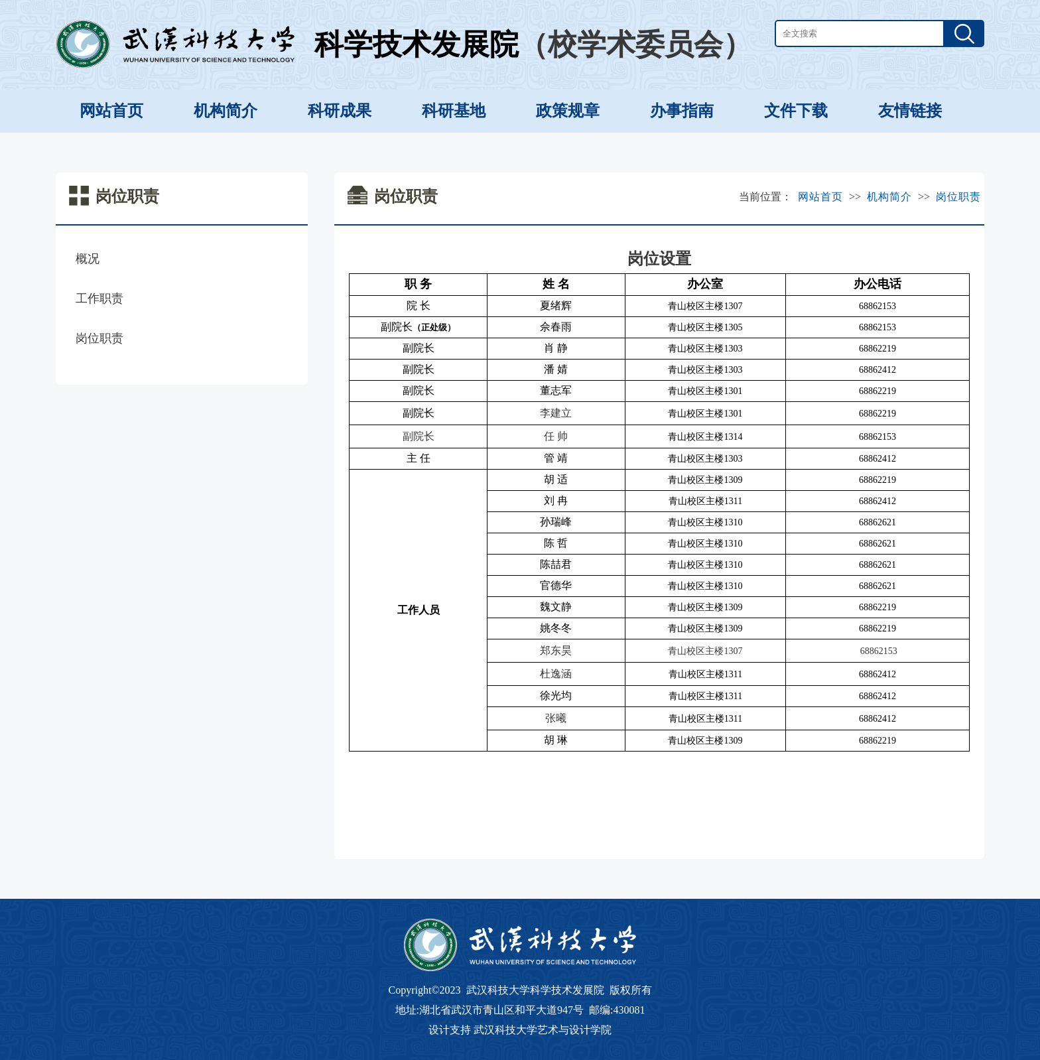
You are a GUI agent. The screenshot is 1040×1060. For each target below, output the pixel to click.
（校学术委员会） (635, 45)
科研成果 (339, 110)
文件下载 (796, 110)
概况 (87, 258)
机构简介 (225, 110)
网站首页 (111, 110)
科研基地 (454, 110)
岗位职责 (99, 338)
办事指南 (682, 110)
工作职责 (99, 298)
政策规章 (568, 110)
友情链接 (910, 110)
